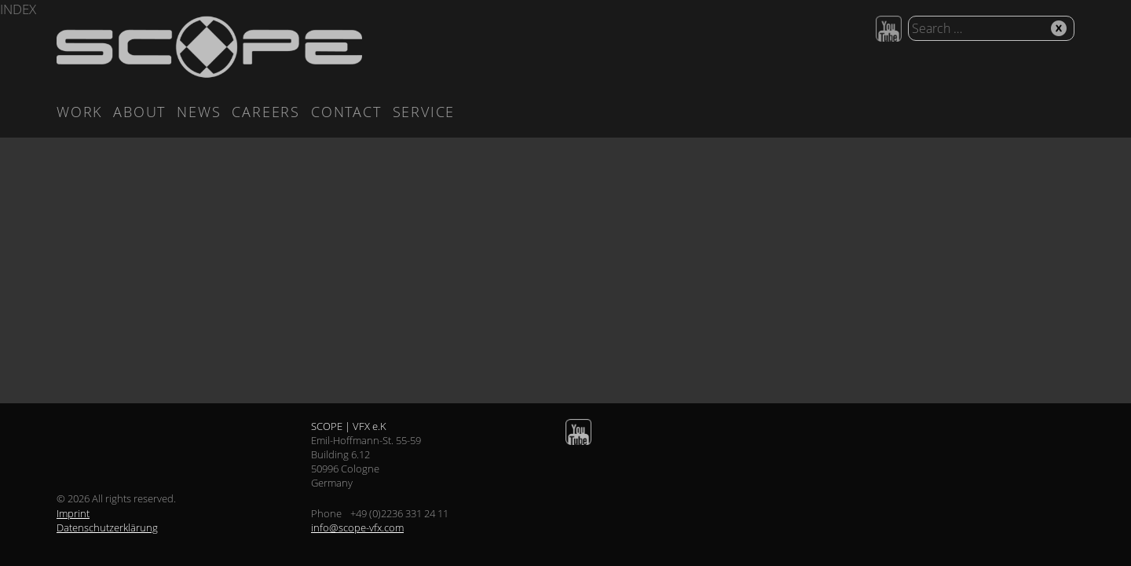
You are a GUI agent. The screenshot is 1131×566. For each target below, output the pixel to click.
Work (79, 111)
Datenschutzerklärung (107, 527)
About (139, 111)
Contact (346, 111)
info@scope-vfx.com (357, 527)
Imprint (73, 513)
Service (424, 111)
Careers (266, 111)
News (199, 111)
